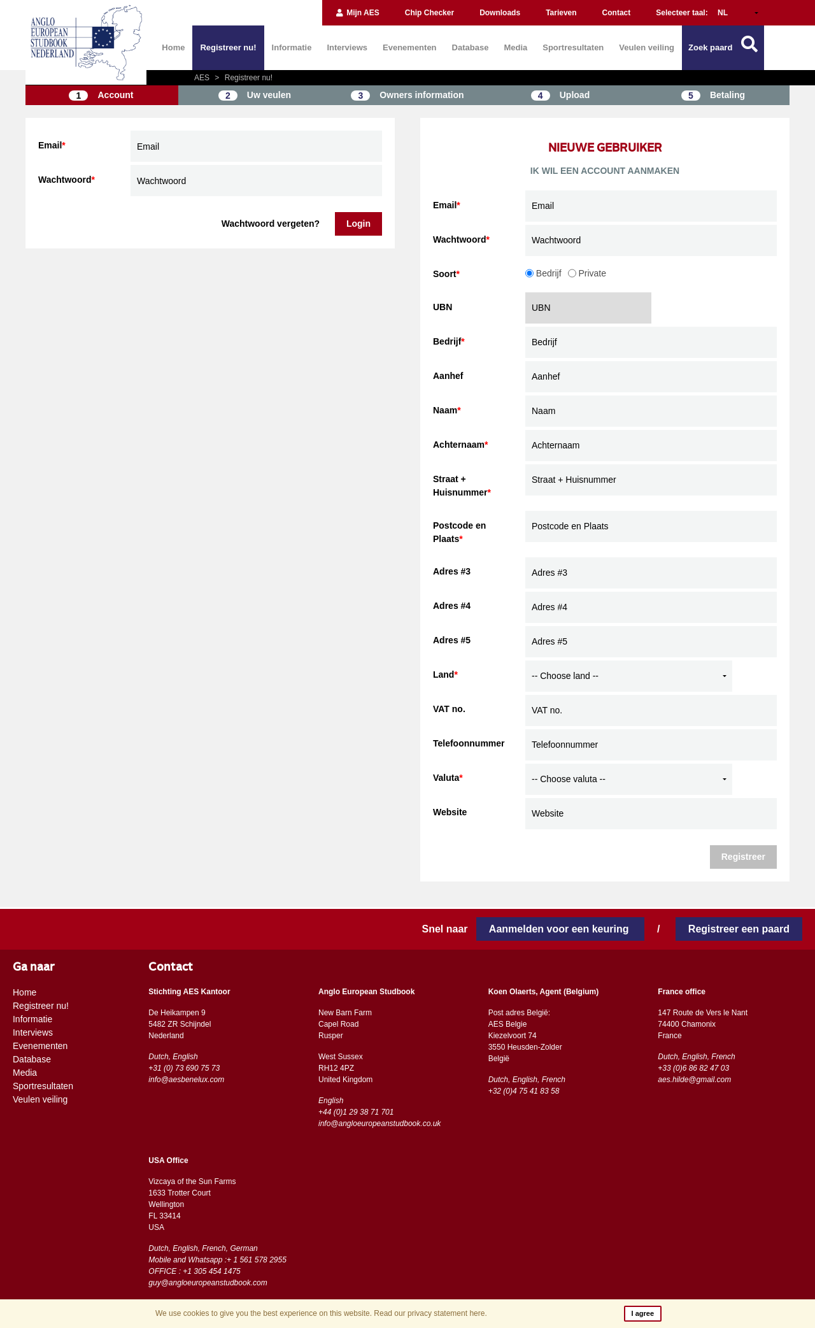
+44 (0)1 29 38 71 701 (355, 1112)
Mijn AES (357, 12)
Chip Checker (429, 12)
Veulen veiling (646, 47)
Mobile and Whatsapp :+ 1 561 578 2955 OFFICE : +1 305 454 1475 (217, 1265)
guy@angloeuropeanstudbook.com (207, 1282)
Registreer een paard (739, 929)
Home (173, 47)
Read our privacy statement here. (430, 1313)
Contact (616, 12)
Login (358, 223)
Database (470, 47)
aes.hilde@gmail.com (694, 1079)
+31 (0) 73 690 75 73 (184, 1068)
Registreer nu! (228, 47)
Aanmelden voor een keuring (560, 929)
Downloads (499, 12)
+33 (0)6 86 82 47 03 (693, 1068)
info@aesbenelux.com (186, 1079)
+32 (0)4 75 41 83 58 (524, 1091)
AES (202, 77)
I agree (643, 1313)
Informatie (292, 47)
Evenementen (410, 47)
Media (515, 47)
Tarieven (561, 12)
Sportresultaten (573, 47)
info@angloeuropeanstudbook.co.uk (379, 1123)
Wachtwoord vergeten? (271, 223)
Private (587, 273)
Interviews (347, 47)
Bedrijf (543, 273)
